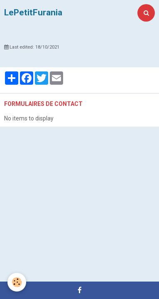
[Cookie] (16, 282)
